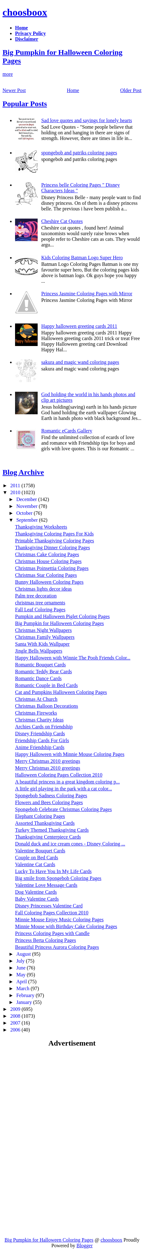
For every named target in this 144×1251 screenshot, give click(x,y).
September (27, 520)
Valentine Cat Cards (35, 864)
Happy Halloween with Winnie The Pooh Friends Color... (73, 657)
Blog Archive (23, 472)
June (21, 967)
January (24, 1002)
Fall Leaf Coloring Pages (40, 609)
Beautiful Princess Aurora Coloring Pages (57, 947)
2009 (16, 1009)
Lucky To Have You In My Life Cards (53, 871)
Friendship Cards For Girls (42, 740)
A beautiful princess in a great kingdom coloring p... (67, 781)
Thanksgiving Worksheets (41, 527)
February (26, 995)
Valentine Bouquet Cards (40, 850)
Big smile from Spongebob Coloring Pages (58, 878)
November (27, 506)
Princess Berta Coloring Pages (45, 940)
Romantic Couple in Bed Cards (46, 685)
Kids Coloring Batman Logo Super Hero (82, 257)
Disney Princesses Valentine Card (49, 905)
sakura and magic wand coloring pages (80, 362)
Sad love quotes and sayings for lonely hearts (86, 120)
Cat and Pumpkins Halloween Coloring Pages (61, 692)
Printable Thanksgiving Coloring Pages (54, 540)
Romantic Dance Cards (38, 678)
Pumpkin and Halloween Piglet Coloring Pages (62, 616)
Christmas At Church (36, 699)
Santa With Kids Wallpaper (42, 644)
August (24, 954)
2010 (16, 492)
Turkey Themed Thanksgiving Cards (52, 830)
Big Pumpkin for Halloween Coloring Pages (59, 623)
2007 (16, 1023)
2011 (15, 485)
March (23, 988)
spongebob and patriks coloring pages (79, 152)
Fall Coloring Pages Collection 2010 (51, 912)
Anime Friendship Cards (39, 747)
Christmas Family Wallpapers (45, 637)
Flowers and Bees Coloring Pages (49, 802)
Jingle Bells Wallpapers (38, 651)
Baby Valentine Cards (37, 899)
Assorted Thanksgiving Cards (45, 823)
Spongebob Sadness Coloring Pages (51, 795)
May (21, 974)
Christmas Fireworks (36, 713)
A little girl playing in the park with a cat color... (63, 788)
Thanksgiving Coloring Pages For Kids (54, 533)
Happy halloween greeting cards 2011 (79, 326)
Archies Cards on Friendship (44, 726)
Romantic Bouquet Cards (40, 664)
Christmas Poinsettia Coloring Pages (51, 568)
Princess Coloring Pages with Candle (52, 933)
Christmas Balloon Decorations (46, 706)
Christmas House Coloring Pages (48, 561)
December (27, 499)
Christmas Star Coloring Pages (46, 575)
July (21, 961)
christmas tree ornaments (40, 602)
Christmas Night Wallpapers (43, 630)
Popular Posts (25, 104)
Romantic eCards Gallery (66, 430)
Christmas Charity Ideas (39, 719)
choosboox (25, 12)
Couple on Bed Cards (36, 857)
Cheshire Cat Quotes (62, 221)
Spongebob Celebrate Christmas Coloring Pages (63, 809)
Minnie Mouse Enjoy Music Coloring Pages (59, 919)
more (8, 74)
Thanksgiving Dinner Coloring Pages (52, 547)
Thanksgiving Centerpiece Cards (48, 837)
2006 (16, 1029)
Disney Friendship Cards (40, 733)
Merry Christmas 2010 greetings (47, 761)
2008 (16, 1016)
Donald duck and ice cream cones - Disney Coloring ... (70, 843)
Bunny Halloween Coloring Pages (49, 582)
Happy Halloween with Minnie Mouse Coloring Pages (69, 754)
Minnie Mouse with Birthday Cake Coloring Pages (66, 926)
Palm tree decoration (35, 595)
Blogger (85, 1245)
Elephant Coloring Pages (40, 816)
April (22, 981)
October (25, 513)
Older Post (130, 90)
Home (73, 90)
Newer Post (14, 90)
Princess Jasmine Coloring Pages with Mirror (86, 293)
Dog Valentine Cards (36, 892)
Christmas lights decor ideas (43, 589)
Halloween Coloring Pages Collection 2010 (58, 775)
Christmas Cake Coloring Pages (47, 554)
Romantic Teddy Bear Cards (43, 671)
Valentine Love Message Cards (46, 885)
